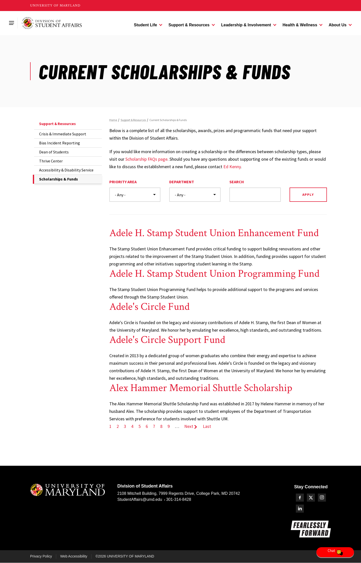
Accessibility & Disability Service (66, 169)
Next (191, 426)
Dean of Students (54, 151)
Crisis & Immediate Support (62, 133)
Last (207, 426)
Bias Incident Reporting (59, 142)
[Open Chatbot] (335, 552)
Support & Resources (57, 123)
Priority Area (123, 181)
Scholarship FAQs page (146, 159)
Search (236, 181)
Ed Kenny (232, 166)
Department (181, 181)
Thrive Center (51, 160)
